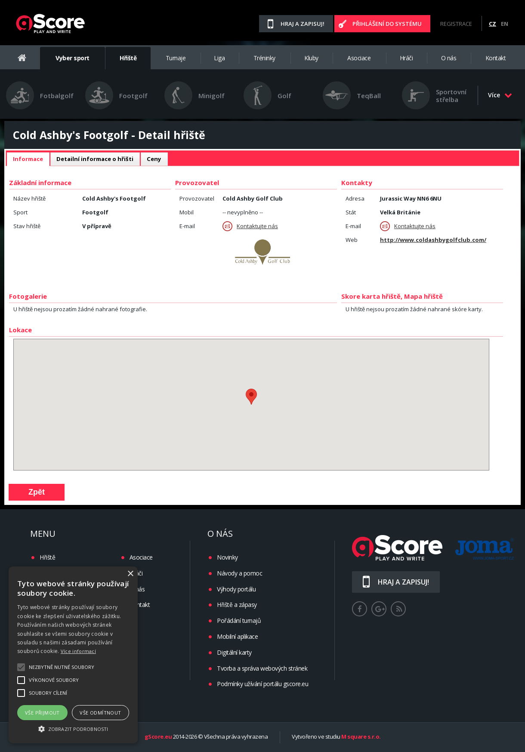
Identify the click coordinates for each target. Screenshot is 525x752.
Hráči (406, 58)
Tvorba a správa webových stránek (262, 668)
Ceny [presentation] (154, 159)
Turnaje (176, 58)
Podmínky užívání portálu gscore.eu (262, 684)
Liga (219, 58)
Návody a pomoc (239, 573)
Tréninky (264, 58)
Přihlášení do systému (387, 24)
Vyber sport (73, 58)
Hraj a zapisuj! (302, 24)
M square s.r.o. (361, 737)
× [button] (130, 574)
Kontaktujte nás (250, 226)
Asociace (359, 58)
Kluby (311, 58)
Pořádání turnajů (239, 620)
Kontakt (495, 58)
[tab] (28, 159)
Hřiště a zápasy (237, 604)
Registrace (456, 24)
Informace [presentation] (28, 159)
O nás (449, 58)
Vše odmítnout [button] (100, 712)
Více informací (78, 651)
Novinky (227, 557)
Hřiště (128, 58)
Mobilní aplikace (237, 636)
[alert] (73, 654)
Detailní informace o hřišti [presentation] (94, 159)
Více (500, 95)
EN (504, 24)
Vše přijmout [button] (42, 712)
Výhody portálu (236, 589)
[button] (73, 728)
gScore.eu (158, 737)
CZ (492, 24)
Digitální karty (234, 652)
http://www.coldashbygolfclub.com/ (433, 240)
